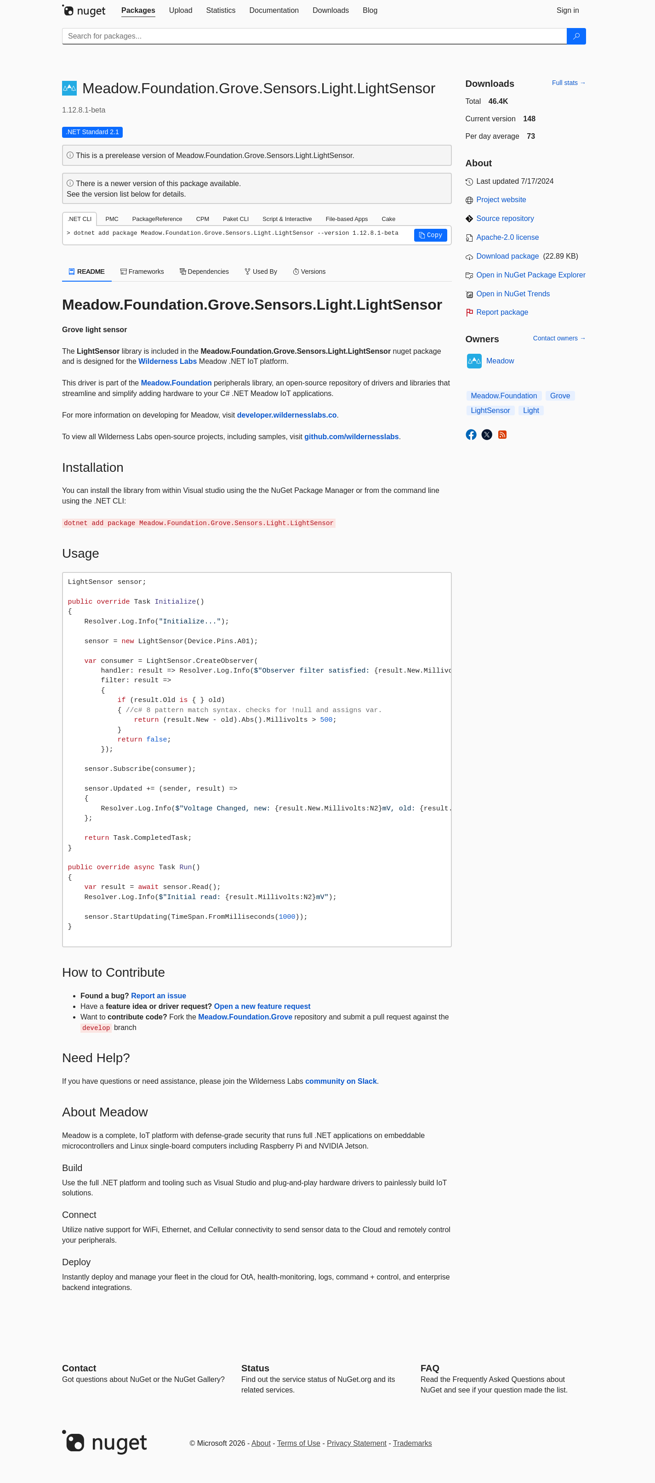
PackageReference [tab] (157, 218)
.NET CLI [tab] (79, 218)
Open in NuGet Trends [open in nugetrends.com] (513, 294)
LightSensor (490, 410)
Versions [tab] (309, 271)
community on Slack (341, 1081)
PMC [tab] (111, 218)
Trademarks (412, 1443)
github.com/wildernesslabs (351, 437)
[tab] (138, 10)
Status (255, 1368)
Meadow (500, 361)
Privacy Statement (357, 1443)
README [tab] (87, 271)
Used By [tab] (261, 271)
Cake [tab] (388, 218)
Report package (503, 312)
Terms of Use (298, 1443)
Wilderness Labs (167, 361)
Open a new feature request (262, 1006)
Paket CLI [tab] (236, 218)
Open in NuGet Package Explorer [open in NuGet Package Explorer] (531, 275)
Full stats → (569, 82)
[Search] (576, 36)
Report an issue (158, 996)
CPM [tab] (202, 218)
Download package (508, 256)
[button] (430, 235)
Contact (79, 1368)
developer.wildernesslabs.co (287, 415)
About (261, 1443)
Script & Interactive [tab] (287, 218)
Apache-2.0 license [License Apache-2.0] (508, 237)
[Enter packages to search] (314, 36)
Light (531, 410)
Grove (560, 396)
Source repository (505, 218)
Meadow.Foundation (176, 383)
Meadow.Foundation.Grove (245, 1017)
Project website (502, 200)
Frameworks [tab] (142, 271)
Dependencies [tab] (204, 271)
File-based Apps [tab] (347, 218)
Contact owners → (559, 338)
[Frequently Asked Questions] (430, 1368)
